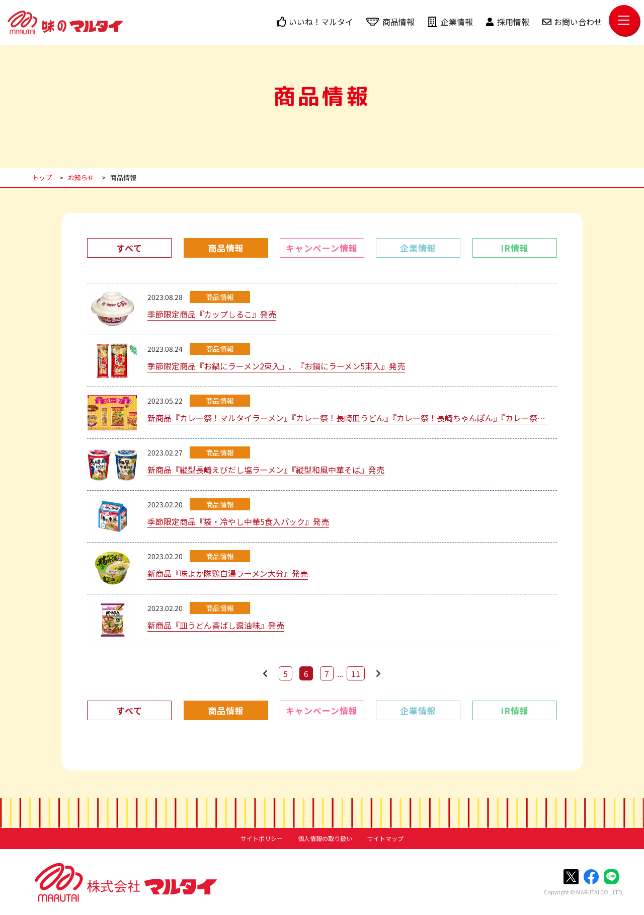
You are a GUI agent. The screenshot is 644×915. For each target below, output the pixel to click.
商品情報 (390, 22)
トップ (42, 177)
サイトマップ (385, 838)
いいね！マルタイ (315, 22)
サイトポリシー (261, 838)
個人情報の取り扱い (325, 838)
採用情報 (507, 22)
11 (355, 673)
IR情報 (515, 248)
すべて (129, 248)
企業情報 (450, 22)
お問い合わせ (572, 22)
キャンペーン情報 (322, 248)
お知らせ (81, 177)
